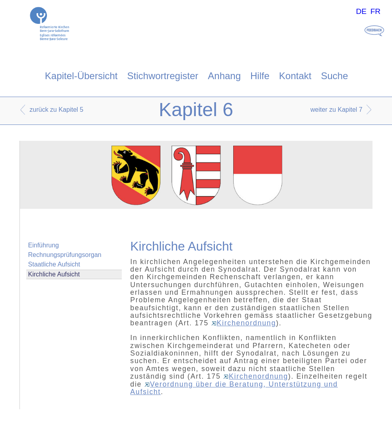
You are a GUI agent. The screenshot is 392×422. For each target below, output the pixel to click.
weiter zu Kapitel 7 (336, 109)
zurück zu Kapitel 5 (56, 109)
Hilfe (259, 75)
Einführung (43, 245)
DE (361, 11)
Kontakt (295, 75)
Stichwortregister (163, 75)
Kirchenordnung (243, 323)
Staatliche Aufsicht (54, 264)
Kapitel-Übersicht (81, 75)
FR (376, 11)
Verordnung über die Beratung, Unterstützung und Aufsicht (233, 388)
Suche (334, 75)
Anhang (224, 75)
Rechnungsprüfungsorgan (64, 254)
